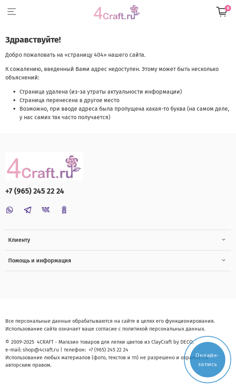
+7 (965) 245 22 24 (34, 191)
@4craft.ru (46, 350)
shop (28, 350)
